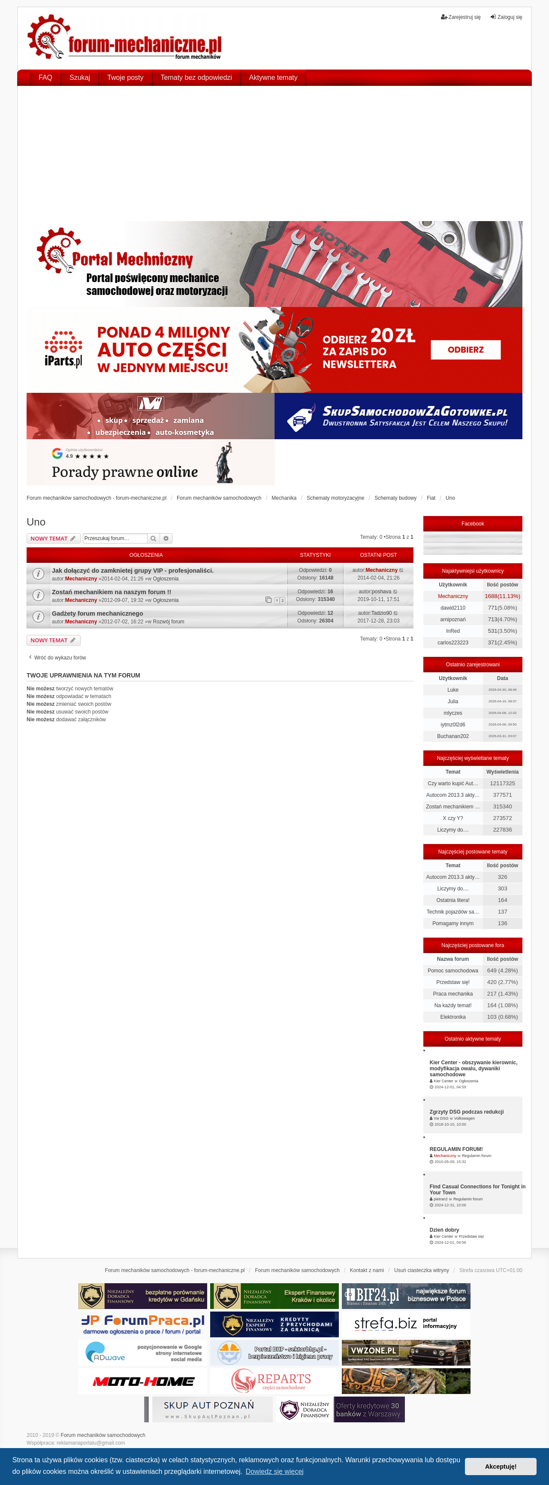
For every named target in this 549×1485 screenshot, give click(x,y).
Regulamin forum (477, 1156)
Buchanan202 (453, 736)
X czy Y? (453, 818)
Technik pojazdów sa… (453, 912)
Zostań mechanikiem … (453, 807)
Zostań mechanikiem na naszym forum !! (111, 592)
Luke (453, 690)
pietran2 (441, 1199)
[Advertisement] (274, 157)
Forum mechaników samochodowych (103, 1435)
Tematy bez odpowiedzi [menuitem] (196, 77)
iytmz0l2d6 (452, 725)
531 (493, 631)
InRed (453, 631)
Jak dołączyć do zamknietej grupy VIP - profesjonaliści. (133, 570)
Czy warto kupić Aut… (453, 783)
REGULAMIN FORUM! (456, 1149)
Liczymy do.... (452, 830)
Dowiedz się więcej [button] (275, 1471)
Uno (36, 522)
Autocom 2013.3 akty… (453, 795)
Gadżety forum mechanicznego (97, 613)
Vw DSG (441, 1118)
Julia (453, 701)
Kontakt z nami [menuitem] (367, 1270)
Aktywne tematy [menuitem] (273, 77)
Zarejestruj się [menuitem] (461, 17)
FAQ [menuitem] (45, 77)
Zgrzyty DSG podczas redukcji (467, 1112)
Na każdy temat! (453, 1005)
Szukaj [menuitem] (79, 77)
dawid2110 (452, 608)
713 (493, 619)
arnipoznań (452, 619)
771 (493, 607)
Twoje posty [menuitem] (125, 77)
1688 (491, 596)
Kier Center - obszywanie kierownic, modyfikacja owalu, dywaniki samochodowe (474, 1069)
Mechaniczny (81, 579)
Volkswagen (464, 1118)
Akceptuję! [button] (501, 1466)
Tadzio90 (381, 613)
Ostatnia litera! (452, 900)
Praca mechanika (453, 994)
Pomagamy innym (453, 923)
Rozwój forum (168, 622)
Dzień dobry (444, 1230)
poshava (381, 592)
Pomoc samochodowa (453, 971)
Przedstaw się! (453, 982)
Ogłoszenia (166, 579)
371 (493, 642)
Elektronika (452, 1017)
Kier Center (443, 1081)
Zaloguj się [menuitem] (506, 17)
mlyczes (452, 713)
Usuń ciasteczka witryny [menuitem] (421, 1270)
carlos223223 (452, 643)
